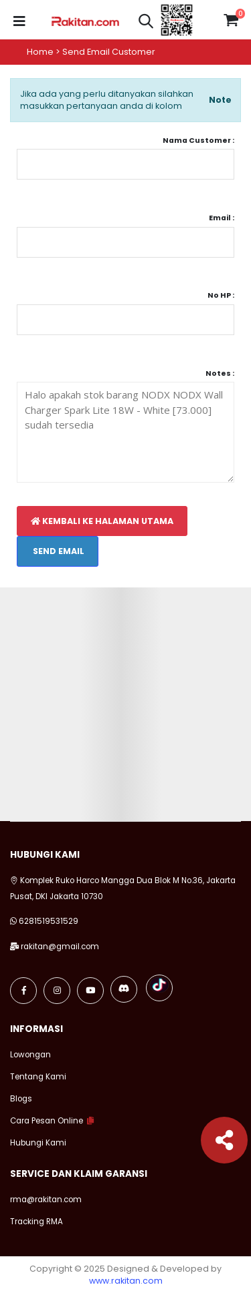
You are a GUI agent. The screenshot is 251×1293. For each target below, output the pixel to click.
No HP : (220, 295)
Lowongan (30, 1054)
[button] (146, 23)
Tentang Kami (38, 1076)
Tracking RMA (36, 1221)
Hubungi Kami (38, 1142)
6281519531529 (48, 921)
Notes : (219, 373)
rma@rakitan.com (46, 1199)
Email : (221, 218)
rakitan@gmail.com (60, 946)
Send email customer (108, 51)
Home (40, 51)
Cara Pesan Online (46, 1120)
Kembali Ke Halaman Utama (102, 521)
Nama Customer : (198, 141)
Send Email (57, 551)
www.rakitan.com (126, 1280)
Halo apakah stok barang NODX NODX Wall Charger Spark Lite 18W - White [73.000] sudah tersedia (125, 432)
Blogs (21, 1098)
